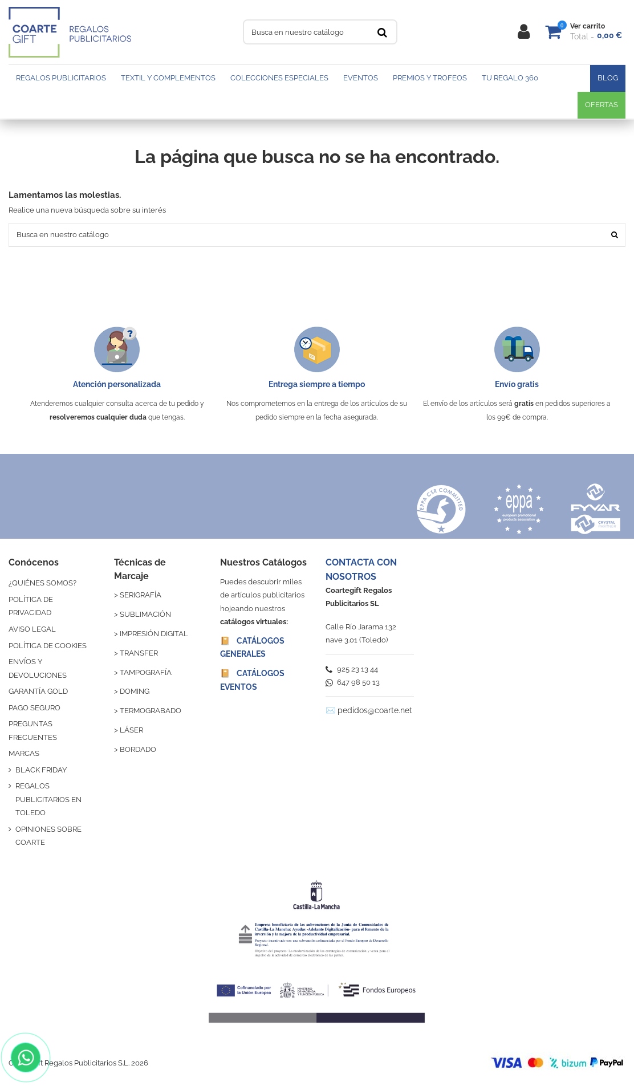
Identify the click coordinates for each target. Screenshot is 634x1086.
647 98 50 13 (353, 682)
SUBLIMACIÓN (145, 614)
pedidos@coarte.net (375, 710)
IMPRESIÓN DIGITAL (154, 633)
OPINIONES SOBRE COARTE (48, 836)
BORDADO (138, 749)
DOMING (134, 691)
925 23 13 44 (352, 669)
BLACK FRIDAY (41, 770)
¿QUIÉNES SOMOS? (42, 583)
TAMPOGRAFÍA (146, 672)
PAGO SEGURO (34, 707)
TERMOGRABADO (150, 710)
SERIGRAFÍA (140, 595)
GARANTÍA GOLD (38, 691)
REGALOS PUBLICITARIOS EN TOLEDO (48, 799)
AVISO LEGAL (32, 629)
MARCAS (24, 753)
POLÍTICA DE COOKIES (48, 645)
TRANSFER (139, 653)
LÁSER (131, 730)
